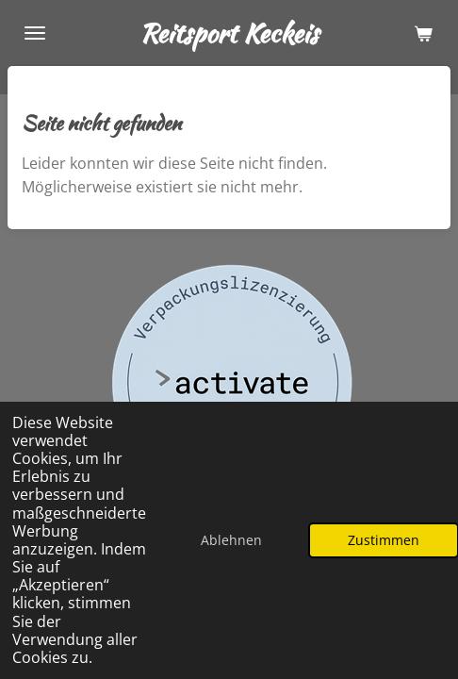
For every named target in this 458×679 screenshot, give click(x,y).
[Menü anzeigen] (35, 33)
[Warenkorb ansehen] (423, 33)
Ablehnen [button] (231, 540)
